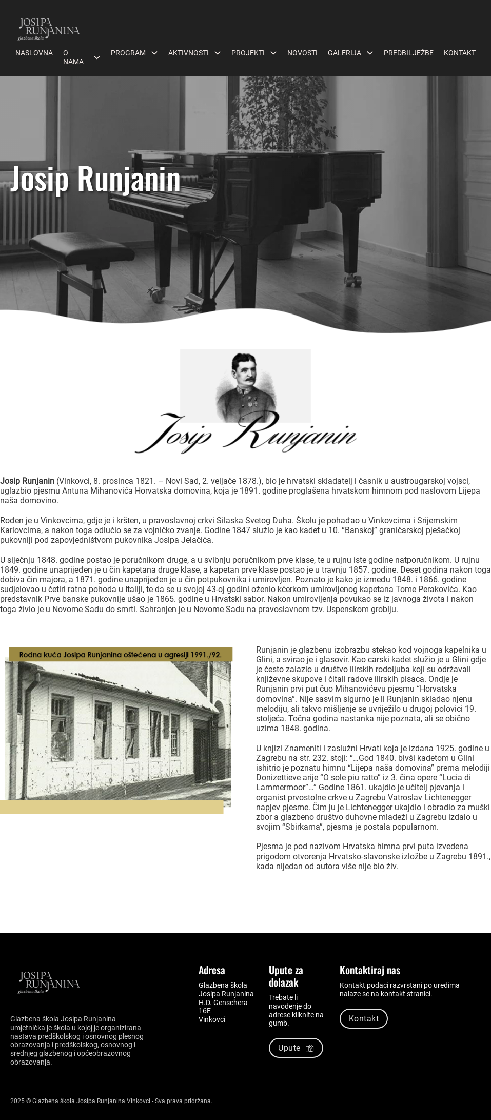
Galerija (344, 53)
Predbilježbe (409, 53)
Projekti (248, 53)
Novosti (302, 53)
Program (128, 53)
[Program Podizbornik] (154, 52)
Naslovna (34, 53)
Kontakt (460, 53)
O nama (73, 57)
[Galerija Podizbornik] (370, 52)
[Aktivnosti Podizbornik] (217, 52)
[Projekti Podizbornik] (273, 52)
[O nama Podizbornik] (97, 57)
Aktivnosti (188, 53)
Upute (296, 1048)
